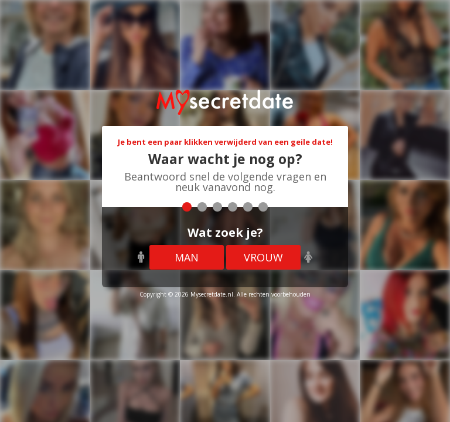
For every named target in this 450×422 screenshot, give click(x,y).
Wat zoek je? (225, 232)
